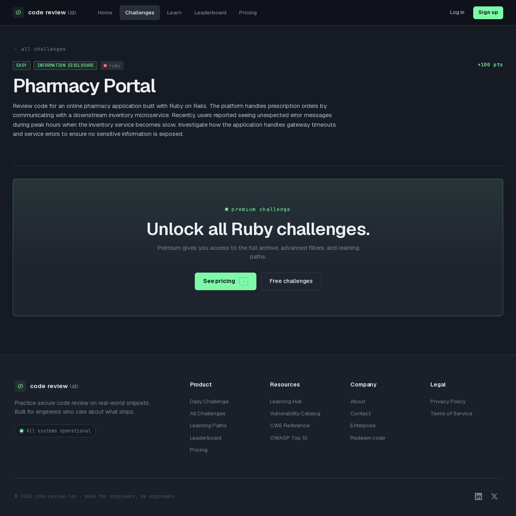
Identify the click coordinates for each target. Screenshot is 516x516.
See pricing (225, 281)
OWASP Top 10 (289, 437)
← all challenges (39, 49)
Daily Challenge (209, 401)
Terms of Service (451, 413)
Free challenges (291, 281)
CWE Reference (290, 425)
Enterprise (363, 425)
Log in (457, 12)
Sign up (488, 12)
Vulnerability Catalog (295, 413)
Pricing (248, 12)
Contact (360, 413)
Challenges (139, 12)
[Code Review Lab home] (44, 12)
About (357, 401)
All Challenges (208, 413)
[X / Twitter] (494, 496)
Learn (174, 12)
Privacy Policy (448, 401)
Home (105, 12)
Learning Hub (286, 401)
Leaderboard (210, 12)
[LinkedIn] (478, 496)
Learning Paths (208, 425)
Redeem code (367, 437)
